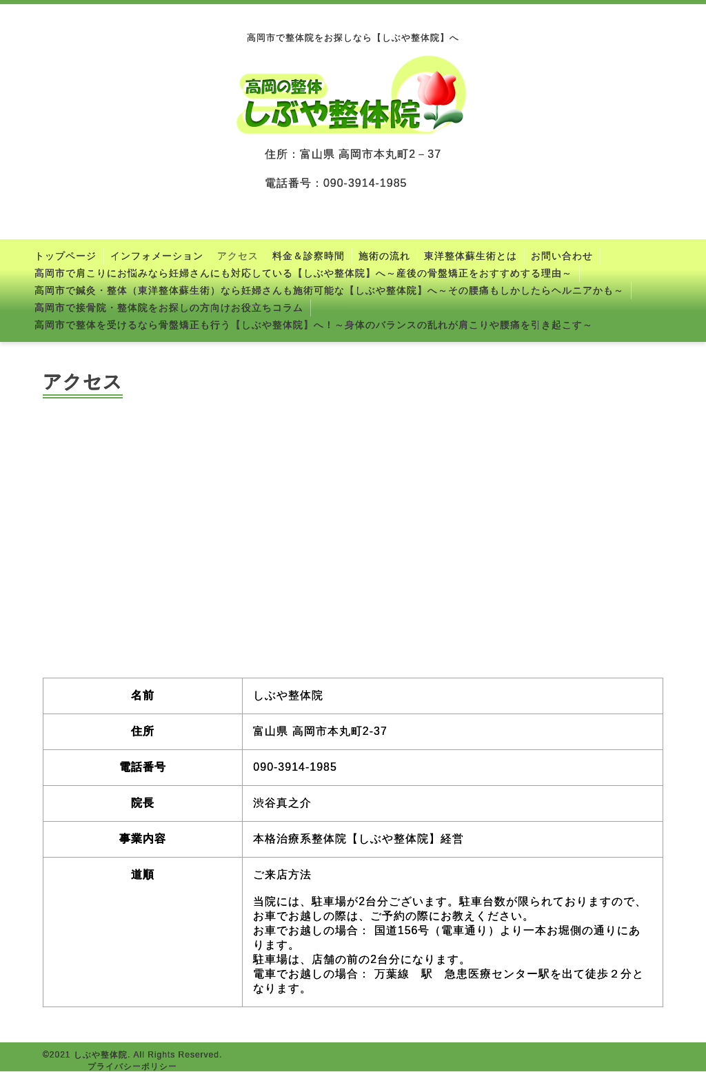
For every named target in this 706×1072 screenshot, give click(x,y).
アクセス (238, 255)
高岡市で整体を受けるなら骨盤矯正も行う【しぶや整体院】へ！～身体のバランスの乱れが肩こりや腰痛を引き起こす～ (313, 324)
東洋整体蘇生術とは (470, 255)
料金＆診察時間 (308, 255)
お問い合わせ (562, 255)
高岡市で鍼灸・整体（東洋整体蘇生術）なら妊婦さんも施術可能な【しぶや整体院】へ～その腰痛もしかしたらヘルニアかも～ (329, 290)
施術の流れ (384, 255)
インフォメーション (156, 255)
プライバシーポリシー (132, 1066)
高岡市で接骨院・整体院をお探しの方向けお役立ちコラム (168, 307)
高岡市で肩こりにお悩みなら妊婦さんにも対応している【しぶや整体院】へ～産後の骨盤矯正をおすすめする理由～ (303, 273)
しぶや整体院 (101, 1055)
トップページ (65, 255)
